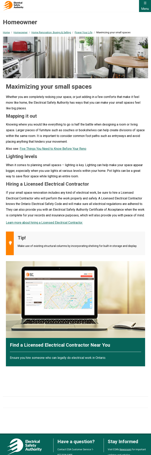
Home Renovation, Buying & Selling (51, 32)
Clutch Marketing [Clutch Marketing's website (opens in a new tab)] (95, 450)
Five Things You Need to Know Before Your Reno (53, 149)
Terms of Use (11, 445)
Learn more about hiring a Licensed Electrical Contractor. (44, 222)
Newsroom (125, 431)
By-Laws (97, 445)
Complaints (66, 445)
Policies (82, 445)
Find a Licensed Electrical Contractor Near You (60, 345)
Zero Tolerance (117, 445)
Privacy (29, 445)
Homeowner (21, 32)
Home (6, 32)
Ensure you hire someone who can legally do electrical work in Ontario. (58, 358)
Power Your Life (83, 32)
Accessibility (46, 445)
